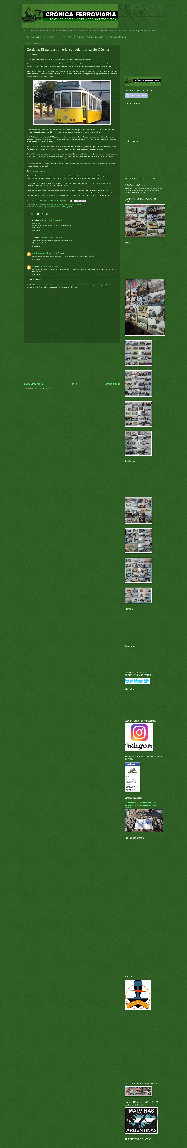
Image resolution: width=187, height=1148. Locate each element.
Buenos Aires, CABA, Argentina (61, 207)
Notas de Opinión (117, 37)
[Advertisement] (72, 363)
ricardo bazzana (38, 253)
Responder (36, 230)
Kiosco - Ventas (34, 37)
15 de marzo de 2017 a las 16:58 (51, 238)
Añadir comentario (34, 279)
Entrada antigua (112, 384)
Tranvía (70, 204)
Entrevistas (66, 37)
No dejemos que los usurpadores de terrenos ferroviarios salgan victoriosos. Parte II (142, 805)
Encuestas (52, 37)
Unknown (35, 266)
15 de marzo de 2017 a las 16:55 (51, 220)
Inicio (74, 384)
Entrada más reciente (34, 384)
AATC (35, 204)
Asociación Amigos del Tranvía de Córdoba (53, 204)
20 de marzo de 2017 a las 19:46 (51, 266)
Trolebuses (78, 204)
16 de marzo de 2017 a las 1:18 (55, 253)
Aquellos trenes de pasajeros (90, 37)
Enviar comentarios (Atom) (43, 389)
